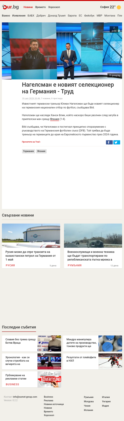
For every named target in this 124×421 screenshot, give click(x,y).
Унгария (106, 401)
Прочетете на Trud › (31, 142)
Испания (88, 410)
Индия (105, 406)
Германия (28, 151)
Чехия (87, 406)
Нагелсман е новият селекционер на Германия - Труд (68, 88)
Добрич (41, 15)
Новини (28, 7)
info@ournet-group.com (25, 397)
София (104, 7)
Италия (106, 397)
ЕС (80, 15)
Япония (54, 119)
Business (12, 384)
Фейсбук (89, 15)
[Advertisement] (71, 178)
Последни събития (19, 327)
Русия (10, 265)
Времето (40, 7)
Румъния (75, 265)
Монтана (109, 15)
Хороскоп (54, 7)
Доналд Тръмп (57, 15)
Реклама (48, 400)
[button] (109, 142)
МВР (99, 15)
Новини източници (54, 404)
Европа (72, 15)
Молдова (89, 401)
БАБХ (31, 15)
